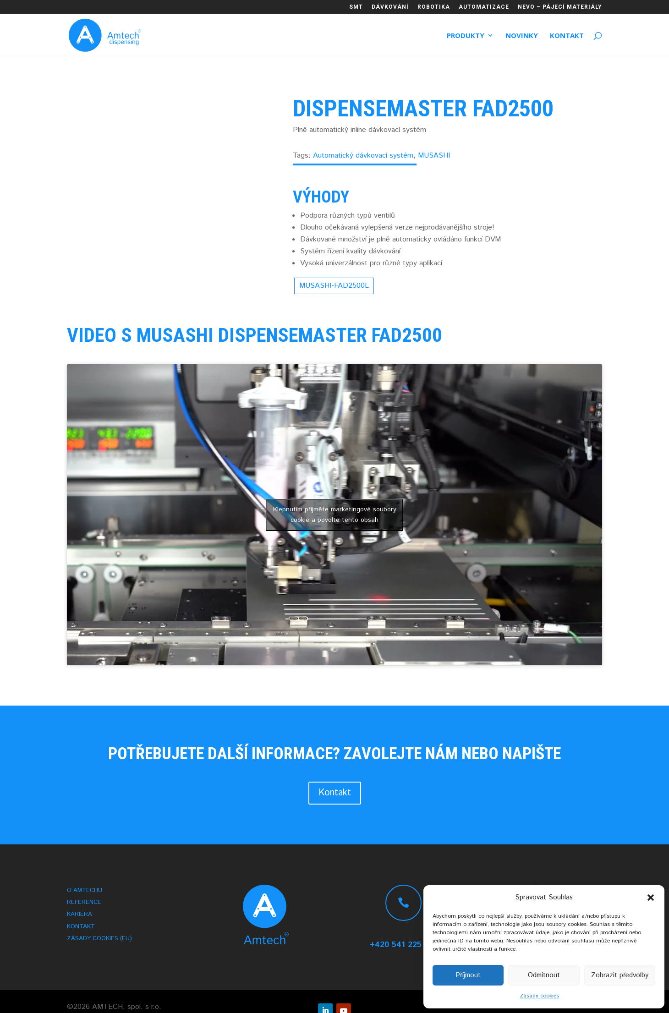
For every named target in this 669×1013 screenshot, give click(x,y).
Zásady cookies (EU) (99, 939)
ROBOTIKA (433, 7)
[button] (650, 897)
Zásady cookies (539, 996)
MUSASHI (434, 155)
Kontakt (567, 36)
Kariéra (79, 915)
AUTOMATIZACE (484, 7)
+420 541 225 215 (403, 944)
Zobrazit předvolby (619, 975)
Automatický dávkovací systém (363, 155)
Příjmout (468, 975)
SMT (356, 7)
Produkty (465, 36)
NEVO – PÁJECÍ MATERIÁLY (560, 7)
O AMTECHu (84, 891)
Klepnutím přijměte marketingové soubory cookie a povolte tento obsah (334, 515)
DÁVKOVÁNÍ (390, 7)
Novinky (521, 36)
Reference (84, 903)
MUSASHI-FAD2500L (334, 285)
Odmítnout (544, 975)
